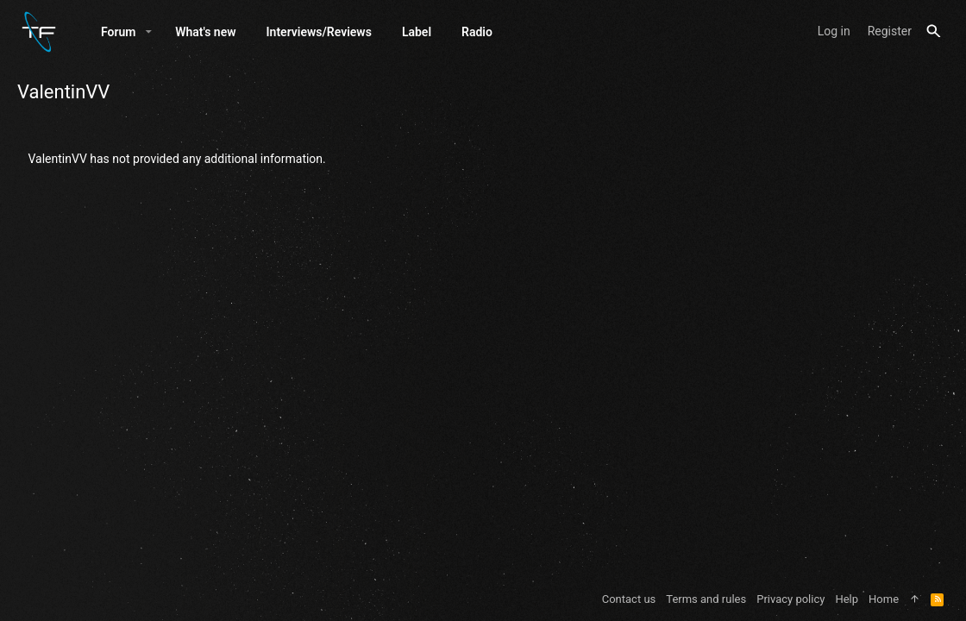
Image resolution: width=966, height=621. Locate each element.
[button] (149, 32)
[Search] (934, 31)
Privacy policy (790, 599)
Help (846, 599)
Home (884, 599)
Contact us (629, 599)
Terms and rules (706, 599)
